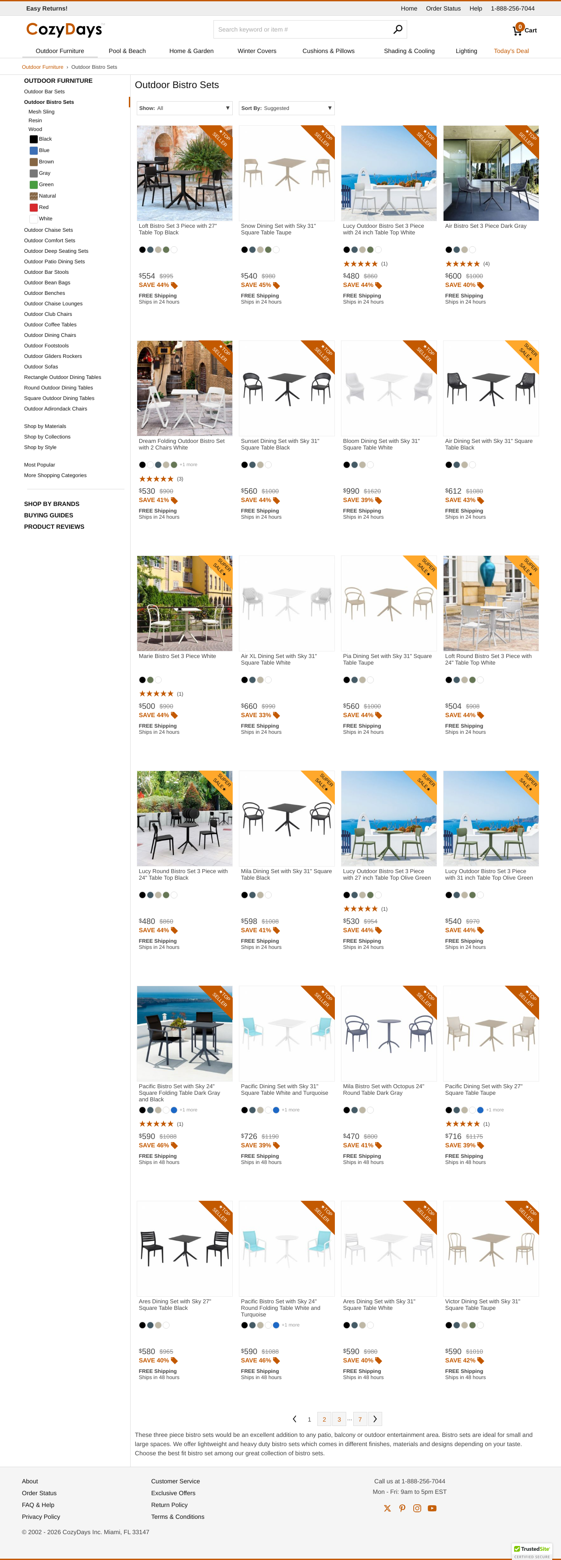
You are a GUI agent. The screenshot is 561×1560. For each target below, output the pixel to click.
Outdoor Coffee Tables (50, 325)
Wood (35, 129)
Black (40, 139)
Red (39, 207)
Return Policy (169, 1504)
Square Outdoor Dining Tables (59, 398)
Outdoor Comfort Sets (49, 240)
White (41, 219)
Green (41, 184)
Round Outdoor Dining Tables (58, 388)
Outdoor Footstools (46, 346)
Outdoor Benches (44, 293)
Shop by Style (40, 447)
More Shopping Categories (55, 475)
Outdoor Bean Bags (47, 282)
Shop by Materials (45, 426)
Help (476, 8)
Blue (39, 150)
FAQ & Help (38, 1504)
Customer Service (175, 1481)
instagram (417, 1508)
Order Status (443, 8)
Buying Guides (48, 515)
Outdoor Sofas (41, 367)
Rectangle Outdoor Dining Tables (62, 377)
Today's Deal (511, 50)
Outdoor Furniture (60, 50)
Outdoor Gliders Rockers (53, 356)
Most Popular (39, 465)
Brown (41, 162)
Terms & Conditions (177, 1516)
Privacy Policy (41, 1516)
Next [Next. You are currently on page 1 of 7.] (375, 1419)
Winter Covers (257, 50)
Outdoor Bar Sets (44, 91)
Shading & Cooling (409, 50)
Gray (39, 173)
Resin (35, 120)
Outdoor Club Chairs (48, 314)
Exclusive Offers (173, 1492)
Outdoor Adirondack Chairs (55, 409)
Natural (42, 196)
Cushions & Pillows (328, 50)
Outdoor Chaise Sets (48, 230)
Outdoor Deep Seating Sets (56, 251)
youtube (432, 1508)
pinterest (402, 1508)
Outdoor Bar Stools (46, 272)
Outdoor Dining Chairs (50, 335)
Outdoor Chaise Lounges (53, 304)
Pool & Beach (127, 50)
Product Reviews (54, 526)
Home (409, 8)
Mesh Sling (41, 112)
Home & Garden (191, 50)
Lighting (466, 50)
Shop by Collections (47, 437)
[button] (532, 1551)
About (30, 1481)
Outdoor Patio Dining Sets (54, 261)
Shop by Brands (51, 503)
